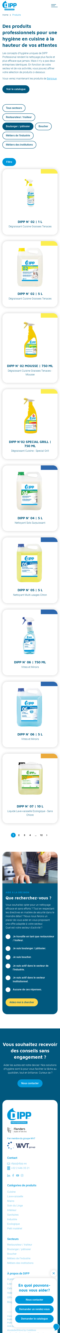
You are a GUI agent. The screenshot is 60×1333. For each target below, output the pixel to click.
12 (41, 835)
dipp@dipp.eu (19, 1163)
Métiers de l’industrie (18, 135)
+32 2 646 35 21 (20, 1168)
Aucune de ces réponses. (27, 989)
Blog (9, 1302)
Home (5, 15)
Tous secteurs (14, 107)
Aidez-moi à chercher (21, 1002)
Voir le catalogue (16, 89)
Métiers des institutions (19, 144)
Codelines (31, 1330)
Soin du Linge (15, 1205)
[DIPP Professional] (10, 5)
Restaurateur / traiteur (19, 117)
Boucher (43, 126)
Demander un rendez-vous (34, 1309)
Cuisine (11, 1191)
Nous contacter (30, 1083)
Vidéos (11, 1292)
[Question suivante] (46, 835)
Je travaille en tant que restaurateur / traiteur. (33, 938)
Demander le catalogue (34, 1318)
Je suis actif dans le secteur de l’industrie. (30, 967)
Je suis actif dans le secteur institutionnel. (29, 979)
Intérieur (11, 1210)
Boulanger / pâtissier (18, 126)
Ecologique (13, 1223)
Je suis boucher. (22, 957)
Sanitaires (13, 1214)
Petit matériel (14, 1228)
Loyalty (11, 1283)
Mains (10, 1200)
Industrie (12, 1219)
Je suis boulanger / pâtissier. (29, 948)
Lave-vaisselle (15, 1196)
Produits (16, 15)
